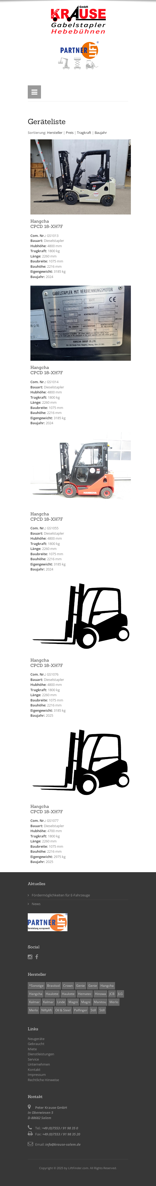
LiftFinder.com (78, 1168)
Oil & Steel (63, 1010)
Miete (32, 1049)
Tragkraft (84, 132)
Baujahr (101, 132)
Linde (61, 1002)
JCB (111, 994)
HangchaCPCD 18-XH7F (46, 223)
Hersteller (54, 132)
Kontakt (34, 1069)
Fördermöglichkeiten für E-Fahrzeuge (61, 895)
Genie (80, 985)
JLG (120, 994)
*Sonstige (36, 985)
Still (93, 1010)
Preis (70, 132)
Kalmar (34, 1002)
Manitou (100, 1002)
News (36, 903)
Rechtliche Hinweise (43, 1079)
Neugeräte (36, 1038)
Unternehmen (39, 1064)
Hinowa (100, 994)
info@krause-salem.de (63, 1144)
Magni (73, 1002)
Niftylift (46, 1010)
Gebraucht (36, 1043)
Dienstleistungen (41, 1054)
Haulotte (52, 994)
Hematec (84, 994)
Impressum (37, 1074)
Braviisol (53, 985)
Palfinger (80, 1010)
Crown (68, 985)
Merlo (113, 1002)
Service (33, 1059)
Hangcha (107, 985)
